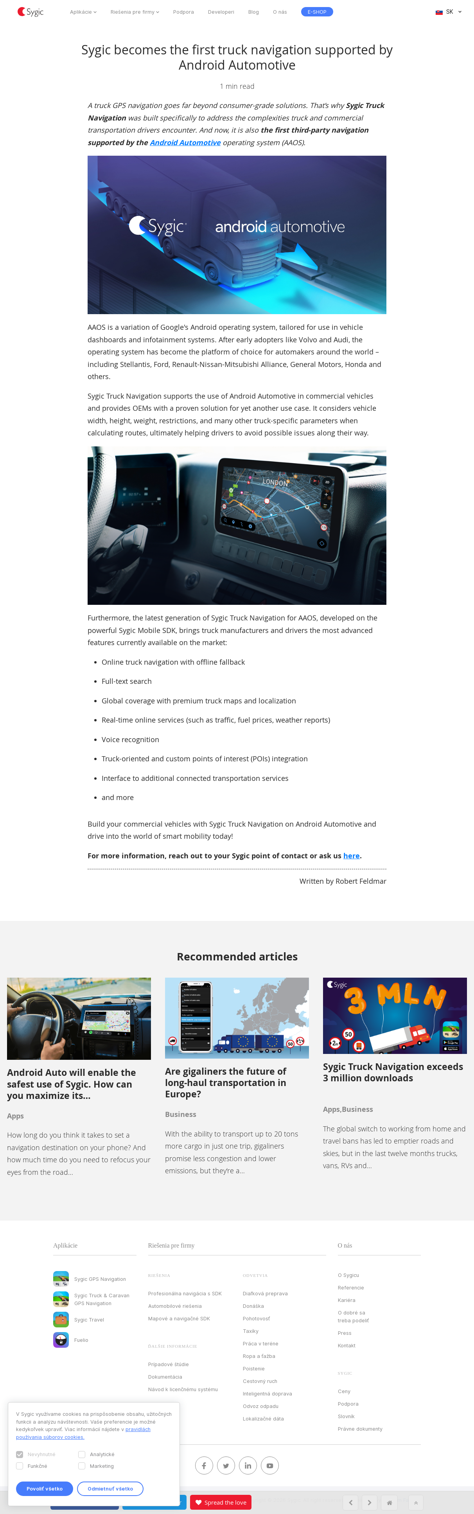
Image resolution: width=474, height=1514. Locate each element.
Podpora (183, 12)
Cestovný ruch (260, 1381)
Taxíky (251, 1331)
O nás (280, 12)
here (351, 856)
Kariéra (347, 1300)
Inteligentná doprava (267, 1393)
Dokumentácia (165, 1377)
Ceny (344, 1391)
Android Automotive (185, 142)
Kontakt (347, 1345)
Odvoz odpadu (260, 1406)
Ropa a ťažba (259, 1356)
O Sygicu (348, 1275)
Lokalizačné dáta (263, 1418)
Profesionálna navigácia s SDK (185, 1293)
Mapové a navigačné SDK (179, 1318)
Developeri (221, 12)
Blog (253, 12)
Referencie (351, 1287)
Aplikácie (81, 12)
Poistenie (254, 1368)
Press (345, 1333)
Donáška (253, 1306)
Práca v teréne (260, 1343)
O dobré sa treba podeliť (353, 1316)
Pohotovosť (256, 1318)
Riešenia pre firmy (132, 12)
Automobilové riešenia (175, 1306)
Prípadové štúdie (168, 1364)
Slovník (346, 1416)
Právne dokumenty (360, 1429)
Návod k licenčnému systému (183, 1389)
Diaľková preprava (265, 1293)
